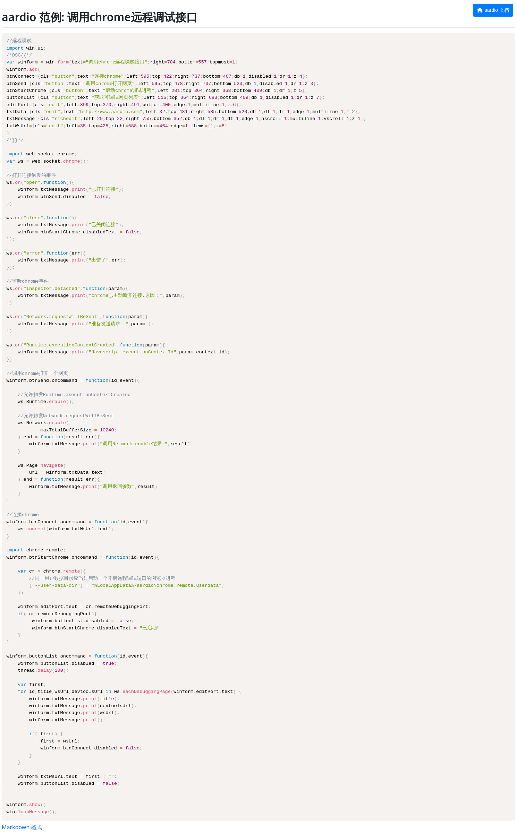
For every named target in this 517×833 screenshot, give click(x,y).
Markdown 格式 (22, 827)
